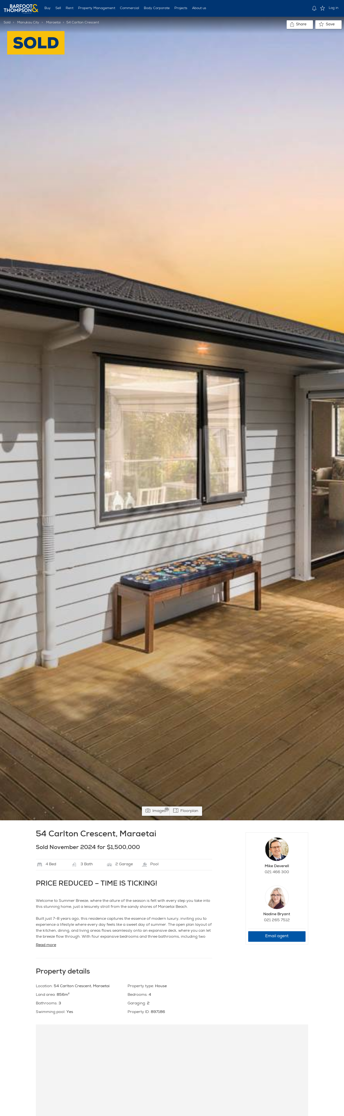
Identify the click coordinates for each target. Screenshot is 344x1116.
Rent (69, 8)
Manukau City (28, 22)
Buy (47, 8)
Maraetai (53, 22)
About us (199, 8)
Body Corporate (157, 8)
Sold (7, 22)
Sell (58, 8)
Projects (180, 8)
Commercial (129, 8)
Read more (46, 945)
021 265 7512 (277, 920)
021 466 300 (277, 872)
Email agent (277, 936)
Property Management (96, 8)
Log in (334, 8)
